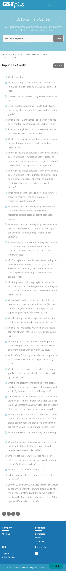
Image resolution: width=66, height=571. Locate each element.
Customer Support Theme (32, 567)
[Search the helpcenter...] (33, 38)
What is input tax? (16, 77)
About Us (6, 534)
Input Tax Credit (12, 57)
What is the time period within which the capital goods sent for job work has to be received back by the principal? (31, 373)
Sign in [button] (50, 4)
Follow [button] (57, 65)
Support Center (8, 553)
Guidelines (39, 541)
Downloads (40, 534)
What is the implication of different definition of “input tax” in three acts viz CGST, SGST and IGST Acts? (32, 86)
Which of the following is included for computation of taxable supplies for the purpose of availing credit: (33, 359)
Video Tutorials (8, 557)
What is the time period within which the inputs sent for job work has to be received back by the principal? (32, 332)
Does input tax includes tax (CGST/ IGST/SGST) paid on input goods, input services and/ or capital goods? (32, 110)
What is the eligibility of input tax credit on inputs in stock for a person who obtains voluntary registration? (32, 143)
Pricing (38, 537)
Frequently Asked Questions (37, 54)
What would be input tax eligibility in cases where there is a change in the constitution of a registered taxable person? (32, 197)
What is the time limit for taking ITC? (26, 469)
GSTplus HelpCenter (13, 54)
